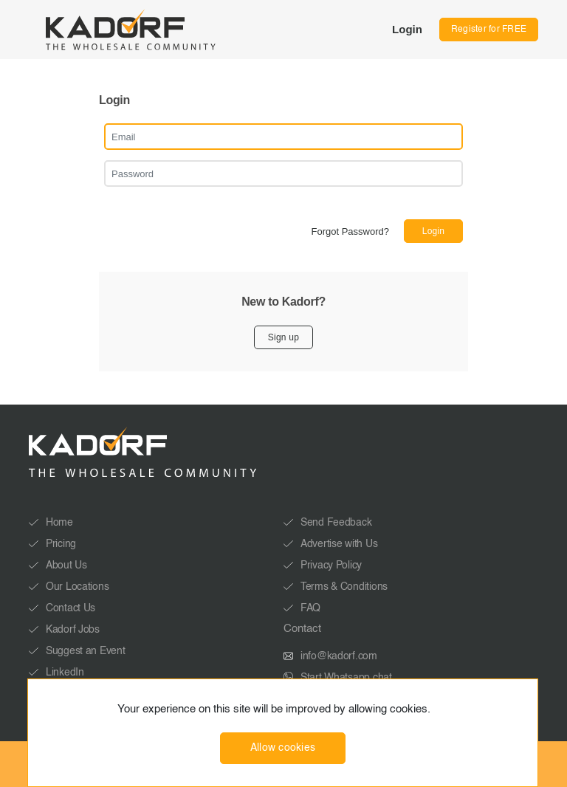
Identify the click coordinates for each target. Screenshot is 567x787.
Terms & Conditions (344, 587)
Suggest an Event (86, 651)
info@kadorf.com (338, 656)
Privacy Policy (331, 565)
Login (407, 29)
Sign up (283, 337)
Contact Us (70, 608)
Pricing (61, 544)
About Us (66, 565)
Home (59, 523)
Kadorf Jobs (73, 630)
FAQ (310, 608)
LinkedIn (65, 672)
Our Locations (77, 587)
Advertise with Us (338, 544)
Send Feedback (335, 523)
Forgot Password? (351, 231)
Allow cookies (283, 748)
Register (488, 29)
